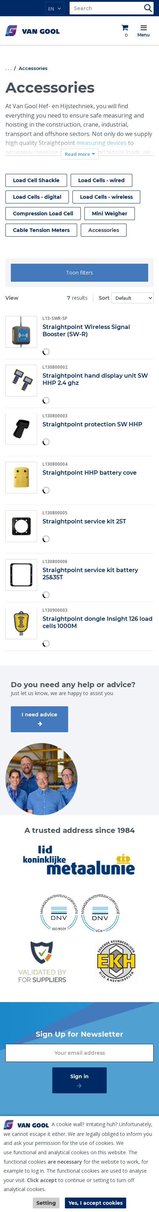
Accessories (103, 230)
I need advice (39, 714)
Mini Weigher (109, 213)
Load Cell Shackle (36, 180)
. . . (8, 68)
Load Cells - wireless (106, 197)
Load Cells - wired (101, 180)
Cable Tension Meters (41, 230)
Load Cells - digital (37, 197)
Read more (77, 154)
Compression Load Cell (43, 213)
